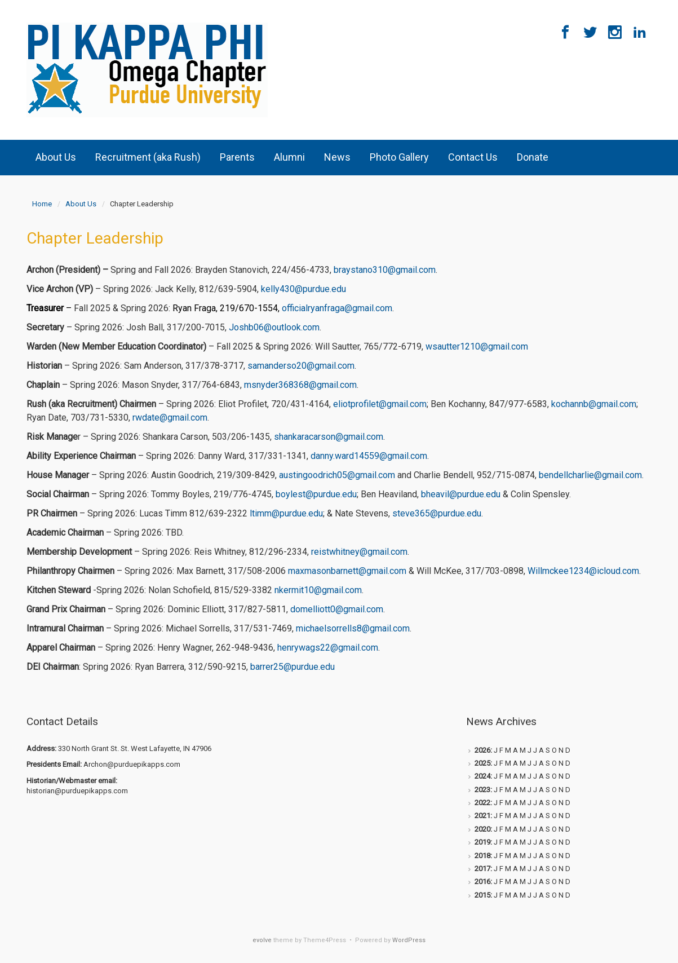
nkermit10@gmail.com (318, 590)
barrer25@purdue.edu (292, 666)
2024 (482, 776)
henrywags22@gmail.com (327, 647)
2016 (482, 881)
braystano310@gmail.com (385, 269)
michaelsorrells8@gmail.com (353, 628)
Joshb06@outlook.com (274, 327)
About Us (56, 157)
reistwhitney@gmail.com (359, 551)
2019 (482, 842)
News (337, 157)
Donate (532, 157)
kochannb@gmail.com (593, 404)
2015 (482, 895)
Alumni (289, 157)
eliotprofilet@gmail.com (380, 404)
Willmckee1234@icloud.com (583, 571)
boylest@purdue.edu (316, 494)
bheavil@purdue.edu (460, 494)
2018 (482, 855)
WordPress (409, 940)
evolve (262, 940)
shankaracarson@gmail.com (328, 436)
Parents (237, 157)
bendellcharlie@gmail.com (590, 475)
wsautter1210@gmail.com (477, 346)
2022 (482, 802)
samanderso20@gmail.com (300, 365)
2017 (482, 868)
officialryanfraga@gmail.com (337, 308)
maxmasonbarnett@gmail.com (347, 571)
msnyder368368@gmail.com (300, 384)
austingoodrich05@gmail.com (337, 475)
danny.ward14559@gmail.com (369, 455)
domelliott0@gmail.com (336, 609)
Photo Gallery (399, 157)
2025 (482, 763)
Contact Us (473, 157)
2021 (482, 815)
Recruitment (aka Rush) (148, 157)
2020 (482, 829)
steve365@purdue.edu (436, 513)
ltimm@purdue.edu (286, 513)
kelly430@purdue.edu (303, 289)
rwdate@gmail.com (169, 417)
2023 (482, 789)
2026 (482, 750)
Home (42, 204)
